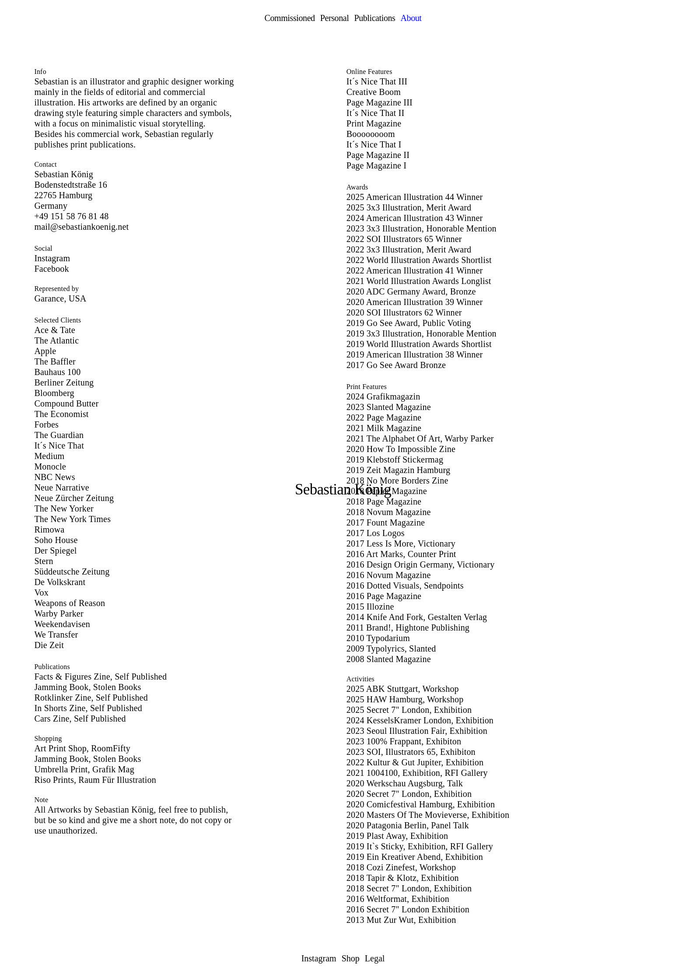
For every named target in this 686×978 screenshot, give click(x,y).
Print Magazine (374, 123)
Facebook (51, 268)
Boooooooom (370, 134)
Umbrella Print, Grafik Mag (84, 769)
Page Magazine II (378, 155)
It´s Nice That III (376, 81)
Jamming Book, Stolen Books (87, 759)
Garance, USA (60, 298)
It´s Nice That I (374, 144)
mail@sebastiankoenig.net (81, 226)
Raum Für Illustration (117, 780)
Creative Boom (373, 92)
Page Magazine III (379, 102)
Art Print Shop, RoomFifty (82, 748)
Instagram (52, 258)
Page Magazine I (376, 165)
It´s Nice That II (375, 113)
